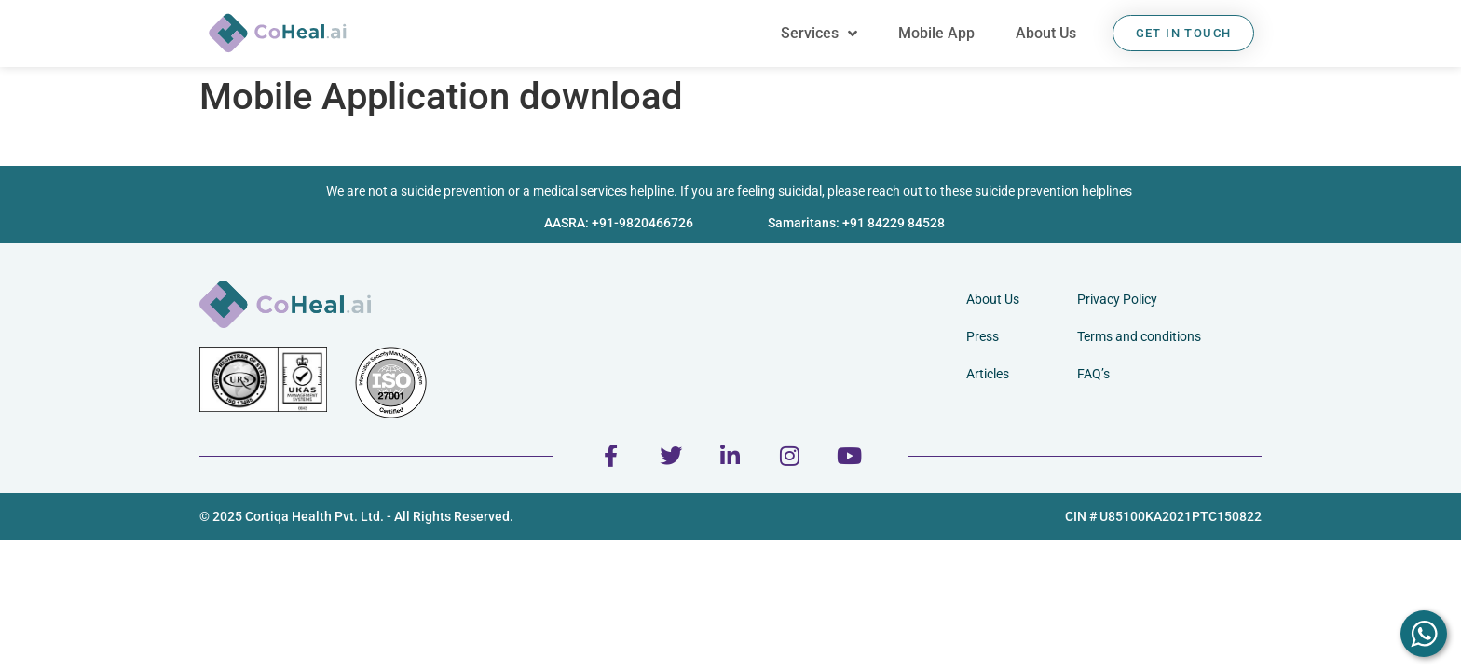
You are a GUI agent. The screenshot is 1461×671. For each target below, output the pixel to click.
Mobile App (936, 33)
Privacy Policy (1117, 299)
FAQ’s (1093, 373)
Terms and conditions (1139, 336)
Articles (987, 373)
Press (982, 336)
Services (819, 33)
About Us (1046, 33)
